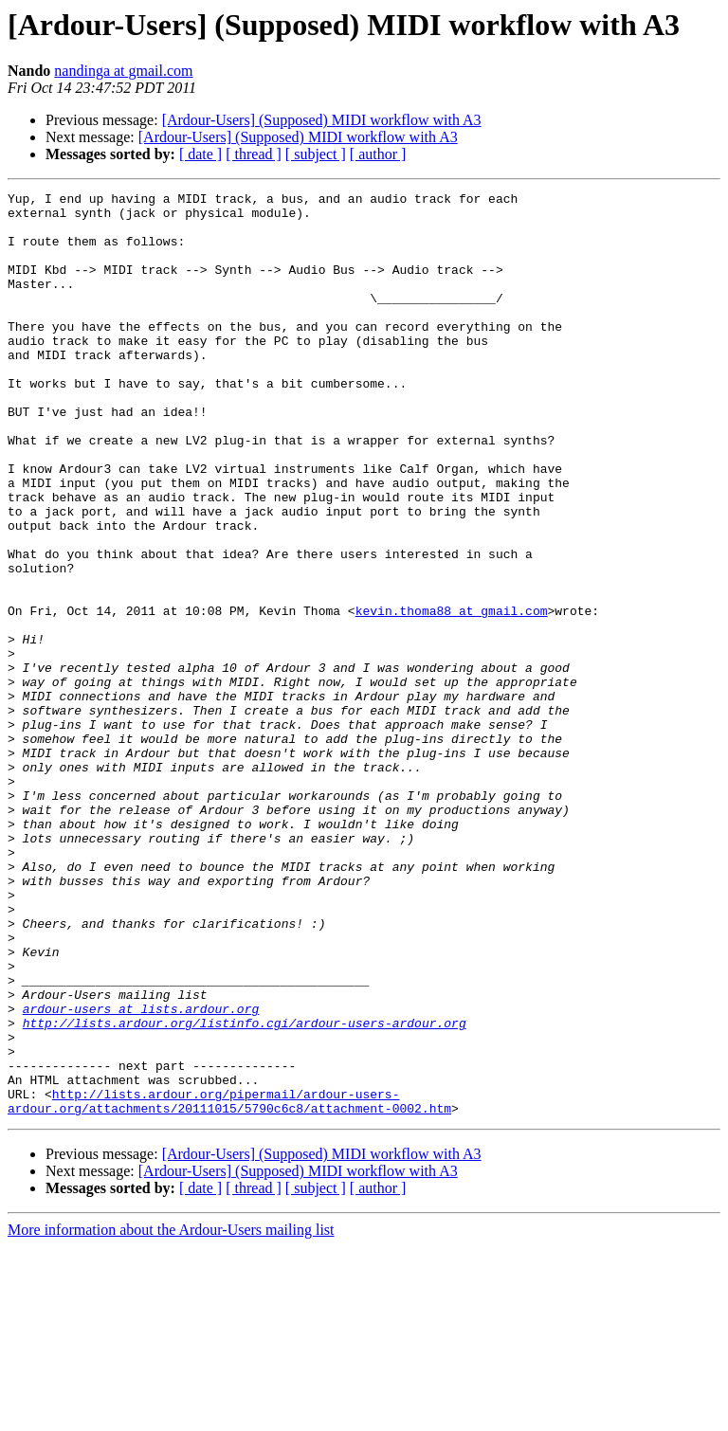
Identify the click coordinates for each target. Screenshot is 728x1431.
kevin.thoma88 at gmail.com (451, 695)
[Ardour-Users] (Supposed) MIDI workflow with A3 (322, 120)
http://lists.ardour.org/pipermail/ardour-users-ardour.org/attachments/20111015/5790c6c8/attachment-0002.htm (229, 1284)
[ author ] (378, 154)
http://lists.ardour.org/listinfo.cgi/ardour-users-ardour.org (244, 1190)
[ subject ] (315, 154)
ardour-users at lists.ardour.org (141, 1173)
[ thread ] (254, 154)
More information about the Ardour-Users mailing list (171, 1414)
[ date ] (200, 154)
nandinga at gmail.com (123, 71)
